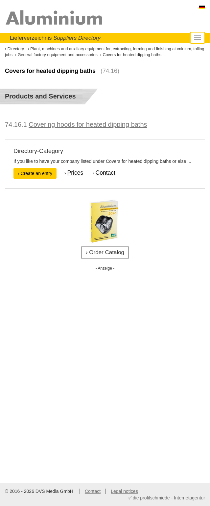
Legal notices (124, 491)
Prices (75, 172)
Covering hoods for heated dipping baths (88, 124)
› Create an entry (35, 173)
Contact (105, 172)
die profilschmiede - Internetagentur (169, 497)
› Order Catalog (105, 252)
